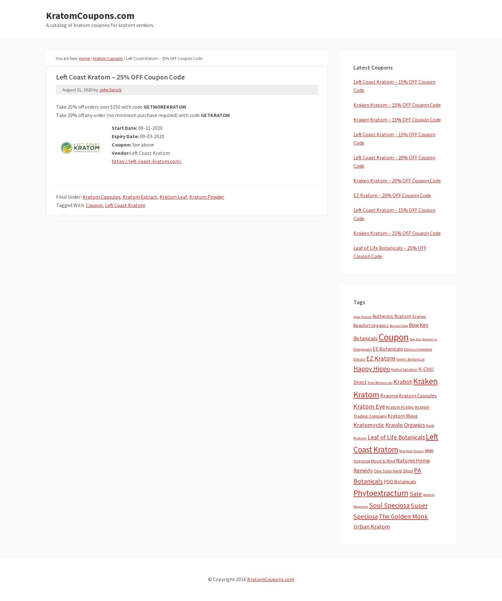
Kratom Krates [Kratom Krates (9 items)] (400, 407)
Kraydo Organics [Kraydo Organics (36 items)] (405, 425)
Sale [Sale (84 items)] (415, 493)
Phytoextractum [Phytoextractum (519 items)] (381, 493)
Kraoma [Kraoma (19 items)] (389, 395)
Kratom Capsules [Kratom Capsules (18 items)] (418, 395)
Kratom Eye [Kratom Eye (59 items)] (369, 406)
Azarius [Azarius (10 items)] (419, 316)
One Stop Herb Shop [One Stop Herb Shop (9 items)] (393, 471)
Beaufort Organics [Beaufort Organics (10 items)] (371, 325)
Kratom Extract (140, 197)
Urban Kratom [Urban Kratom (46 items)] (371, 526)
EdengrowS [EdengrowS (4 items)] (362, 349)
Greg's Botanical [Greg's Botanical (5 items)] (410, 359)
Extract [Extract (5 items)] (359, 359)
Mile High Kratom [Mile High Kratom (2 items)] (411, 451)
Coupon (94, 205)
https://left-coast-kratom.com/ (147, 161)
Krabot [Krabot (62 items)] (402, 382)
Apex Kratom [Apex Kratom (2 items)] (362, 317)
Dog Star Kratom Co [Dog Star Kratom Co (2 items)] (423, 339)
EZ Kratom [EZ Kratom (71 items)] (380, 358)
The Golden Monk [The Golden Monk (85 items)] (403, 516)
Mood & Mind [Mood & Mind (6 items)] (383, 461)
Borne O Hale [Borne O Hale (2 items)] (399, 326)
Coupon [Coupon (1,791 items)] (393, 337)
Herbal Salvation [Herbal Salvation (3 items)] (404, 369)
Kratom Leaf (173, 197)
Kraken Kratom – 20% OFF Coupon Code (397, 180)
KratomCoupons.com (90, 15)
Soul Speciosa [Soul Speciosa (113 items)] (389, 505)
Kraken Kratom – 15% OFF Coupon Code (397, 105)
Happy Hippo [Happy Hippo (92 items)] (371, 368)
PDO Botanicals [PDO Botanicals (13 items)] (400, 482)
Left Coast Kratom (125, 205)
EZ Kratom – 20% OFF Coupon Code (392, 195)
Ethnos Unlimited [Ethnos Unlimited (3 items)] (418, 349)
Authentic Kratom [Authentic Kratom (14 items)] (392, 316)
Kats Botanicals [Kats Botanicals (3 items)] (380, 382)
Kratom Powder (206, 197)
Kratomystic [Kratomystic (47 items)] (369, 425)
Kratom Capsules (101, 197)
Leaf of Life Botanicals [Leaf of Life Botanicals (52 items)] (396, 437)
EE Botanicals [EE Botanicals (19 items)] (388, 349)
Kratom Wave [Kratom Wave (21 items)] (403, 416)
